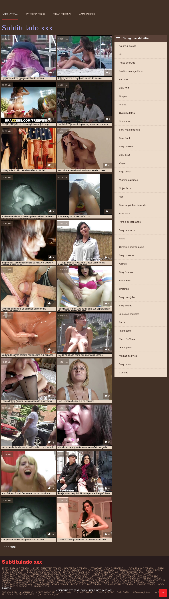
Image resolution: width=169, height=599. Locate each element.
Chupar (123, 96)
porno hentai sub (35, 580)
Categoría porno (35, 14)
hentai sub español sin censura (43, 572)
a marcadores (87, 14)
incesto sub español (128, 574)
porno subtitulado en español (51, 584)
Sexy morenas (126, 255)
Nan (121, 196)
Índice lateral (10, 14)
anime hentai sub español (16, 568)
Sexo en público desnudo (132, 205)
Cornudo (123, 372)
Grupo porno (125, 347)
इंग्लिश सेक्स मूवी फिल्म (141, 592)
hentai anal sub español (140, 568)
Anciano (123, 79)
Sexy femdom (126, 272)
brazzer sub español (76, 568)
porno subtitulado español (86, 584)
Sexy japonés (126, 146)
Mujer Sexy (125, 188)
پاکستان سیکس (64, 592)
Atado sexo (125, 280)
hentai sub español (12, 572)
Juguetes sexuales (129, 314)
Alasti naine (26, 592)
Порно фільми (9, 592)
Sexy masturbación (129, 129)
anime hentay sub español (47, 568)
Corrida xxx (125, 121)
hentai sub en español (130, 570)
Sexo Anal (124, 138)
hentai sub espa (153, 570)
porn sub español (125, 576)
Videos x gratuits (45, 592)
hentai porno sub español (100, 570)
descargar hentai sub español (107, 568)
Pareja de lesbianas (130, 221)
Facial (122, 322)
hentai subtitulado (132, 572)
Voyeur (122, 163)
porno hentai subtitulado (94, 580)
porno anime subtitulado (16, 578)
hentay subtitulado (103, 574)
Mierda (122, 104)
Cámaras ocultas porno (131, 247)
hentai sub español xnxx (76, 572)
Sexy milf (124, 87)
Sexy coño (124, 154)
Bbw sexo (124, 213)
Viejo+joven (125, 171)
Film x (10, 594)
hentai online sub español (68, 570)
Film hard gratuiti (84, 592)
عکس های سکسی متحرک (48, 594)
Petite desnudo (127, 62)
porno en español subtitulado (50, 578)
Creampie (124, 288)
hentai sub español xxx (105, 572)
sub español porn (40, 586)
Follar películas (62, 14)
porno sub (53, 582)
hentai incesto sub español (36, 570)
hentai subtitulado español (46, 574)
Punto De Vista (127, 339)
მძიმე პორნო (123, 592)
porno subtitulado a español (128, 582)
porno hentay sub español (126, 580)
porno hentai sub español (62, 580)
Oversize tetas (127, 113)
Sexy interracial (127, 230)
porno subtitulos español (119, 584)
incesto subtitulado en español (35, 576)
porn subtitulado (148, 576)
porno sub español (98, 582)
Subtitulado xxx (25, 594)
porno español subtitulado (135, 578)
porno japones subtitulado (29, 582)
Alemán (123, 263)
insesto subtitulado (102, 576)
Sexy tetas (124, 364)
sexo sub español (146, 584)
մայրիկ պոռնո (105, 592)
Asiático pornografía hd (131, 71)
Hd (120, 54)
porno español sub (106, 578)
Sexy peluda (125, 305)
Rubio (122, 238)
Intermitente (125, 330)
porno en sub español (81, 578)
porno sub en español (73, 582)
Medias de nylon (128, 355)
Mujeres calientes (128, 180)
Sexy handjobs (127, 297)
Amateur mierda (127, 46)
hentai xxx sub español (77, 574)
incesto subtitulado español (72, 576)
